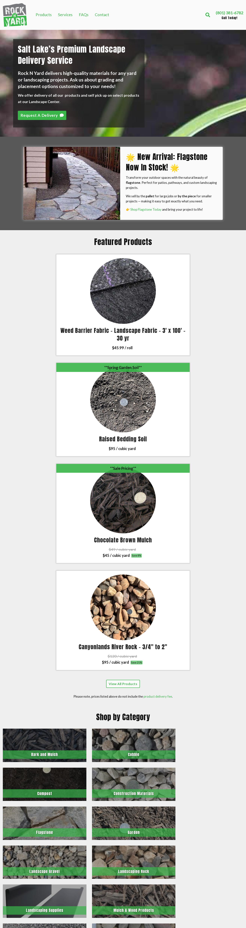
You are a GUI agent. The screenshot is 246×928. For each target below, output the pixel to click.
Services (65, 14)
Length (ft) (82, 770)
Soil (214, 849)
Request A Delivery (42, 115)
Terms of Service (225, 901)
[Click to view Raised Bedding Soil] (92, 281)
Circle (132, 756)
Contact (102, 14)
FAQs (83, 14)
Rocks (216, 840)
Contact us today (97, 871)
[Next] (242, 671)
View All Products (123, 366)
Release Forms (223, 883)
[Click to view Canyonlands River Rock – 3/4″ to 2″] (215, 281)
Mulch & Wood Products (224, 821)
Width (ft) (81, 761)
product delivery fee (157, 378)
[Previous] (4, 671)
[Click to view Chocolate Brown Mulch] (154, 281)
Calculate (87, 794)
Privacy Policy (223, 892)
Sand (215, 831)
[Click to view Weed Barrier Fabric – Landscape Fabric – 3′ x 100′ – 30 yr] (31, 281)
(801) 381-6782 (21, 827)
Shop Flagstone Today (145, 209)
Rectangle (117, 756)
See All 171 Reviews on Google (123, 712)
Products (44, 14)
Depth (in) (81, 780)
